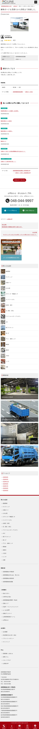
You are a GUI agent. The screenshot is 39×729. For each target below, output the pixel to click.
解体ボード (3, 141)
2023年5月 (5, 490)
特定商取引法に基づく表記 (9, 635)
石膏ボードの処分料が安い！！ (8, 161)
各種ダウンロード (7, 613)
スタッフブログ (7, 660)
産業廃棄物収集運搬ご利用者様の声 (21, 170)
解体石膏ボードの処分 (6, 121)
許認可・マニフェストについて (10, 606)
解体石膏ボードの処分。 (7, 131)
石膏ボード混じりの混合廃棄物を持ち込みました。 (13, 151)
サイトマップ (6, 641)
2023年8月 (5, 483)
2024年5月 (5, 479)
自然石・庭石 (9, 305)
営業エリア (5, 603)
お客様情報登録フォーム (9, 616)
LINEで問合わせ (29, 210)
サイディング (9, 277)
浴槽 (7, 367)
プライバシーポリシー (8, 638)
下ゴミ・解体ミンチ (11, 338)
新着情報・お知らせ (8, 653)
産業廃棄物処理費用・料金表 (10, 600)
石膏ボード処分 (29, 91)
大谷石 (7, 355)
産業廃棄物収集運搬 (18, 91)
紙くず (7, 333)
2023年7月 (5, 486)
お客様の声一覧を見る (19, 180)
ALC (7, 322)
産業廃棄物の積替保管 (8, 578)
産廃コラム (5, 656)
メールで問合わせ (12, 210)
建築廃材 (8, 271)
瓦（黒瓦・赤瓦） (10, 310)
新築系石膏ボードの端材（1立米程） (10, 111)
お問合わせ (5, 620)
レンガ (7, 361)
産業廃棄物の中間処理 (8, 571)
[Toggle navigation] (35, 2)
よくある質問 (6, 610)
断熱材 (7, 344)
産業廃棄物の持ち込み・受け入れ (11, 575)
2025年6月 (5, 477)
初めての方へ (6, 593)
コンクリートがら (10, 299)
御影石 (7, 350)
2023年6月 (5, 488)
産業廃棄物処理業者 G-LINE (6, 6)
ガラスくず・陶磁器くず (12, 293)
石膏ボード (8, 282)
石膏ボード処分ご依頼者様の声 (23, 172)
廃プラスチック (9, 327)
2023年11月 (6, 481)
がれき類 (8, 288)
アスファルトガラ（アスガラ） (13, 316)
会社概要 (5, 631)
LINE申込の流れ (7, 596)
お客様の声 (15, 6)
